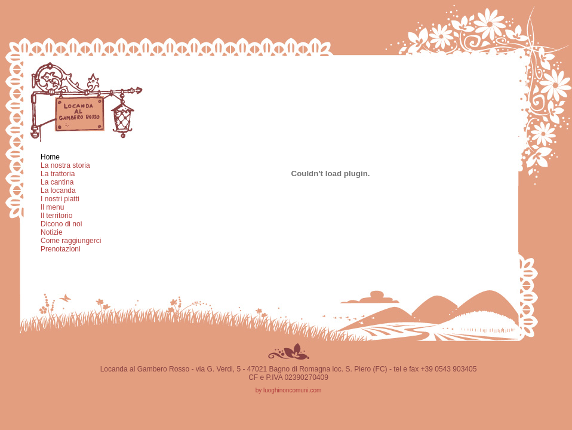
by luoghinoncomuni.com (289, 390)
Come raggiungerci (71, 240)
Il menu (52, 207)
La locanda (58, 190)
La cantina (57, 182)
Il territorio (56, 215)
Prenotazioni (61, 249)
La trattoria (58, 174)
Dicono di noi (61, 224)
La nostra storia (65, 165)
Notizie (52, 232)
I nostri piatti (60, 199)
